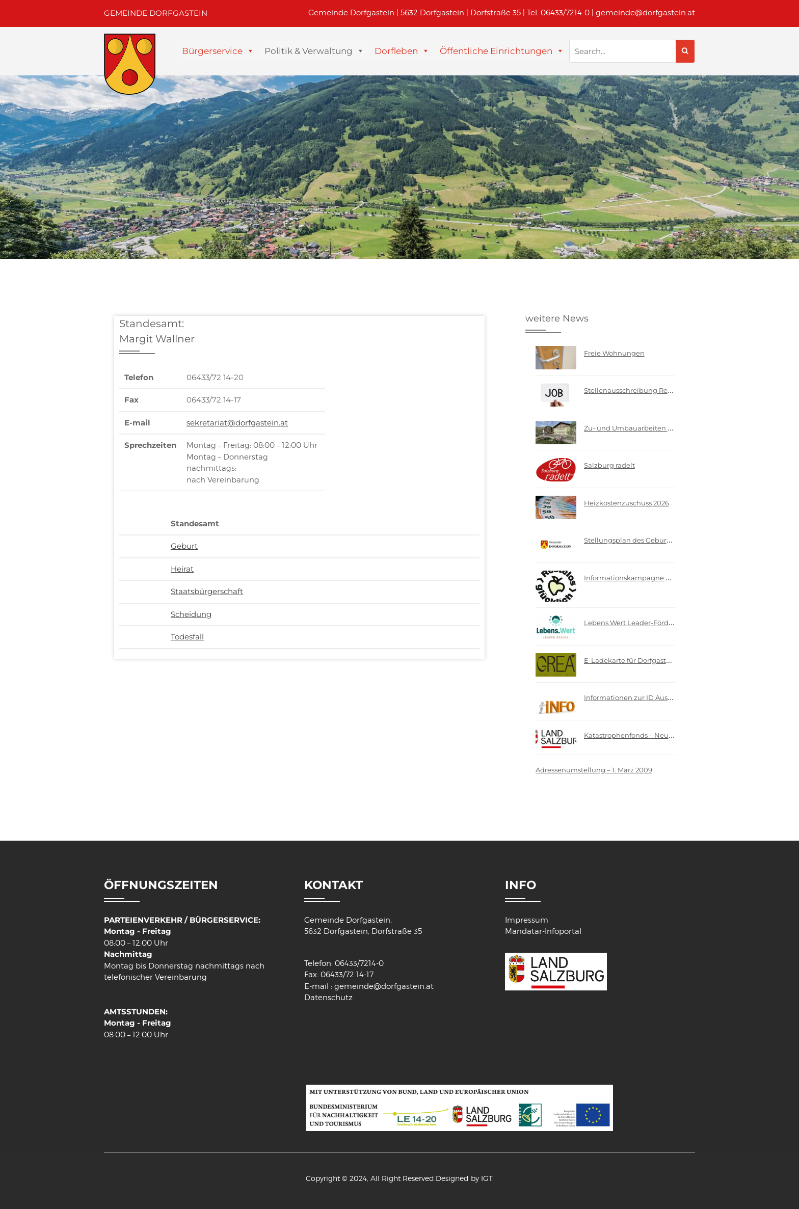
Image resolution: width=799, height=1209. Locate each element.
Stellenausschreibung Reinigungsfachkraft (655, 390)
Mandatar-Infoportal (543, 931)
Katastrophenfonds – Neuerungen (641, 735)
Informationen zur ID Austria (631, 697)
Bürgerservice (212, 51)
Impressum (526, 920)
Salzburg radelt (609, 465)
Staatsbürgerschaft (207, 591)
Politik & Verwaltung (308, 51)
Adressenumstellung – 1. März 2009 (594, 770)
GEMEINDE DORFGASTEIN (155, 13)
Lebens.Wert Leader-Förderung (636, 623)
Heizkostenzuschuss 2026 (626, 503)
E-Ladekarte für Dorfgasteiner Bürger (646, 660)
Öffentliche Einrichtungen (496, 51)
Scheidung (191, 614)
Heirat (182, 569)
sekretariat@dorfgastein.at (237, 422)
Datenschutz (328, 997)
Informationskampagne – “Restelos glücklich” (660, 578)
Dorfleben (396, 51)
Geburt (184, 546)
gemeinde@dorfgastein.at (645, 12)
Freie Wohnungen (614, 353)
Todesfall (187, 636)
